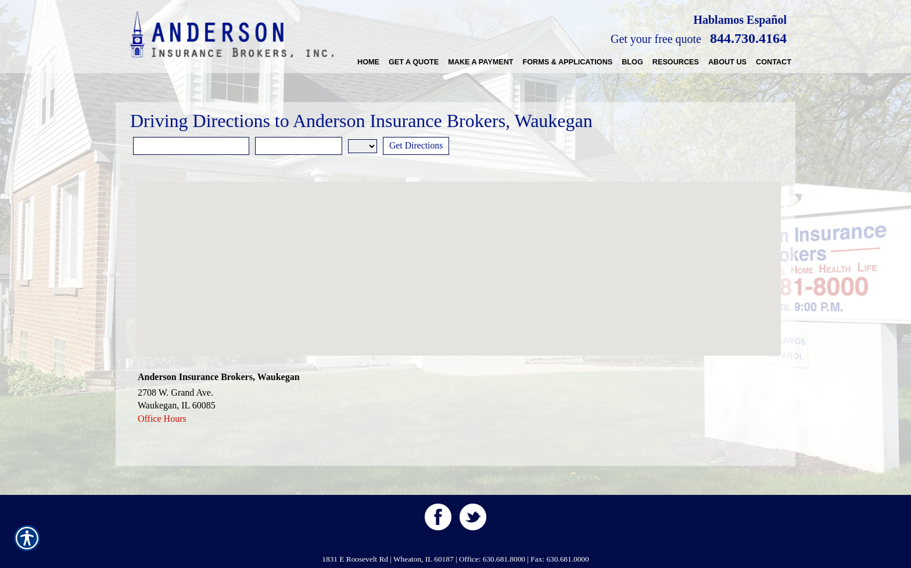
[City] (298, 146)
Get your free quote (656, 38)
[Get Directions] (416, 146)
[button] (458, 258)
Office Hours (162, 419)
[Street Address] (191, 146)
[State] (362, 146)
